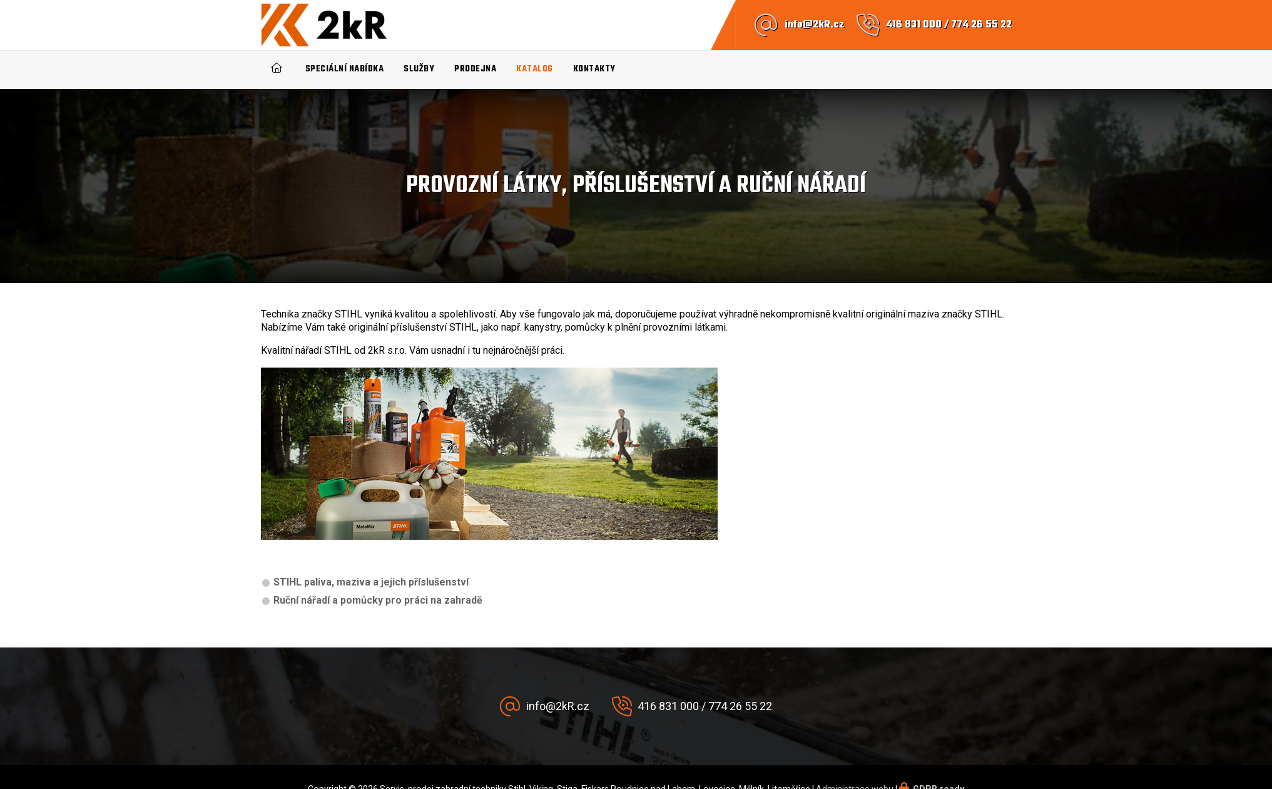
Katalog (534, 69)
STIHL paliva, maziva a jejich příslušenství (371, 582)
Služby (419, 69)
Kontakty (594, 69)
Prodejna (475, 69)
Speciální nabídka (344, 69)
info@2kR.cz (814, 25)
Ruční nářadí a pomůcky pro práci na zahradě (377, 600)
